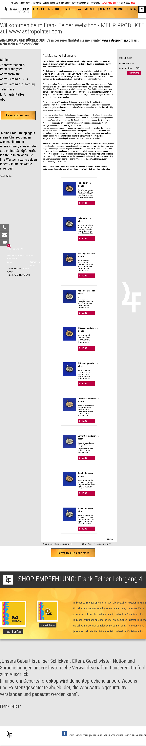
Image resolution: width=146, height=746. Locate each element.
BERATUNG (81, 9)
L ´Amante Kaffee (12, 94)
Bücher (5, 60)
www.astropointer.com (117, 40)
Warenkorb (134, 73)
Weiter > (111, 539)
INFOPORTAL (63, 9)
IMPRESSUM (96, 735)
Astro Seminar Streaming (17, 84)
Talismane (7, 89)
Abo (2, 100)
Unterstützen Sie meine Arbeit (73, 553)
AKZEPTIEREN (109, 2)
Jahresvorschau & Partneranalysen (12, 67)
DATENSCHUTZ (116, 735)
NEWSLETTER (123, 9)
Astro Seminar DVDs (14, 79)
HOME (71, 735)
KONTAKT (105, 9)
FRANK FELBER (43, 9)
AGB (105, 735)
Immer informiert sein (17, 115)
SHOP (93, 9)
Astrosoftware (10, 74)
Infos (133, 2)
